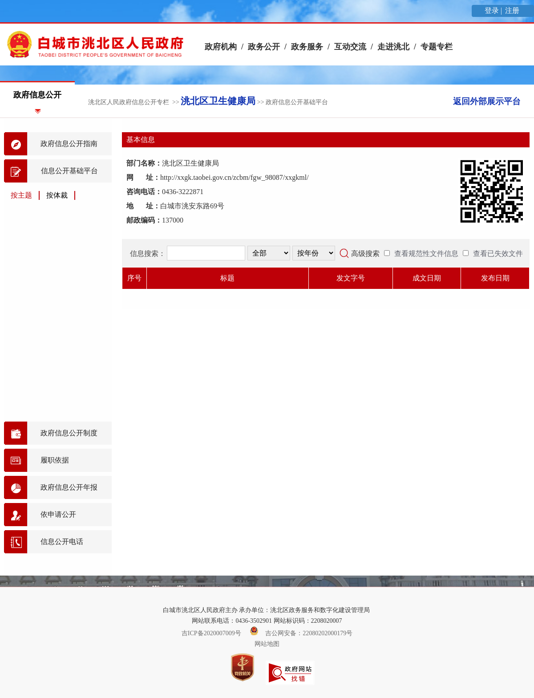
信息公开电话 (61, 541)
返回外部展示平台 (487, 101)
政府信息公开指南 (68, 143)
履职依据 (54, 460)
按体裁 (57, 195)
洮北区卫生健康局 (218, 101)
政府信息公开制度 (68, 433)
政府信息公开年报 (68, 487)
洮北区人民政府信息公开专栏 (128, 102)
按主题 (21, 195)
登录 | (494, 10)
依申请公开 (58, 514)
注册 (513, 10)
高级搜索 (365, 253)
